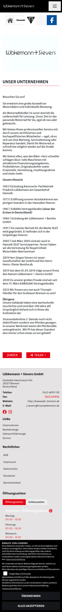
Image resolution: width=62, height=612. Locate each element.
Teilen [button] (37, 355)
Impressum (9, 462)
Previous (4, 21)
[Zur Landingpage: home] (10, 20)
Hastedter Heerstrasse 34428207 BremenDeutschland (17, 383)
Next (57, 21)
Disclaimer (9, 475)
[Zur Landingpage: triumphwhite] (31, 20)
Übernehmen (31, 596)
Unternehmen (11, 425)
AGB (5, 455)
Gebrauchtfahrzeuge (14, 433)
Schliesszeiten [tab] (36, 502)
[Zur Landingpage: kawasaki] (20, 20)
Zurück (12, 355)
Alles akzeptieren (31, 606)
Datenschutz (10, 468)
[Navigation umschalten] (55, 6)
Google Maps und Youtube (20, 574)
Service (7, 438)
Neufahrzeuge (11, 429)
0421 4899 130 (51, 392)
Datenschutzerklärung (15, 559)
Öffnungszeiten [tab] (14, 502)
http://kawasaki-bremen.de (43, 401)
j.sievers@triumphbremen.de (42, 405)
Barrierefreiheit (12, 482)
